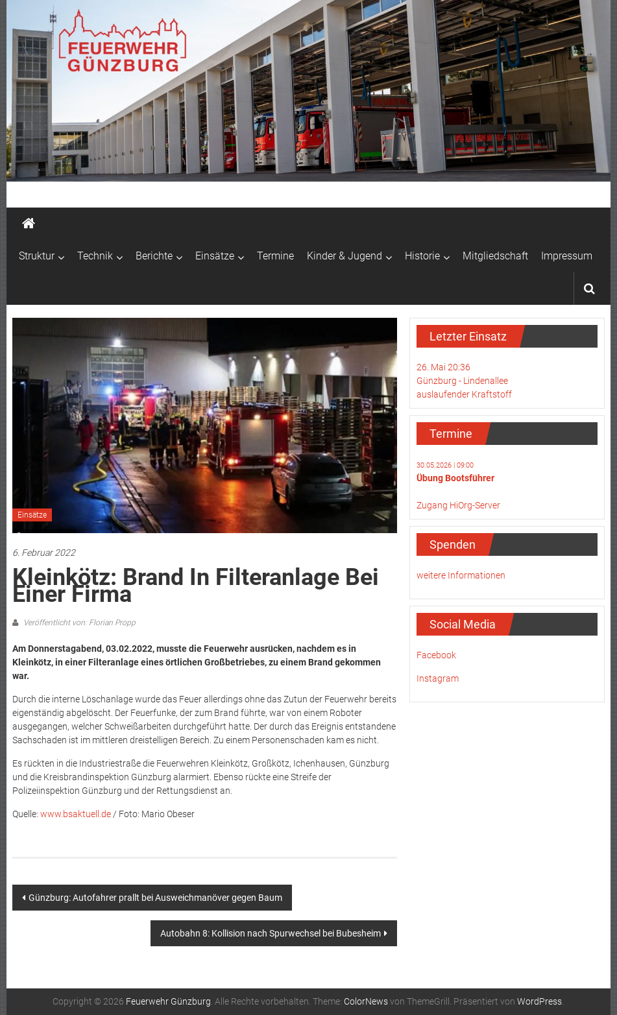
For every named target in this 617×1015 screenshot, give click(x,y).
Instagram (438, 678)
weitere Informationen (461, 575)
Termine (275, 256)
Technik (95, 256)
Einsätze (214, 256)
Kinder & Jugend (344, 256)
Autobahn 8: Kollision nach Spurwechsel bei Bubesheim (270, 933)
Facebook (436, 655)
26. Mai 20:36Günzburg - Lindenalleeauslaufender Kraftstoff (464, 381)
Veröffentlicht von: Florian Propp (78, 622)
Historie (422, 256)
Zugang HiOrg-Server (458, 505)
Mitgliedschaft (495, 256)
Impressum (566, 256)
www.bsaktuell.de (75, 814)
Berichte (154, 256)
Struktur (36, 256)
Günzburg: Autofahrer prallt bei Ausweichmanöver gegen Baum (155, 897)
